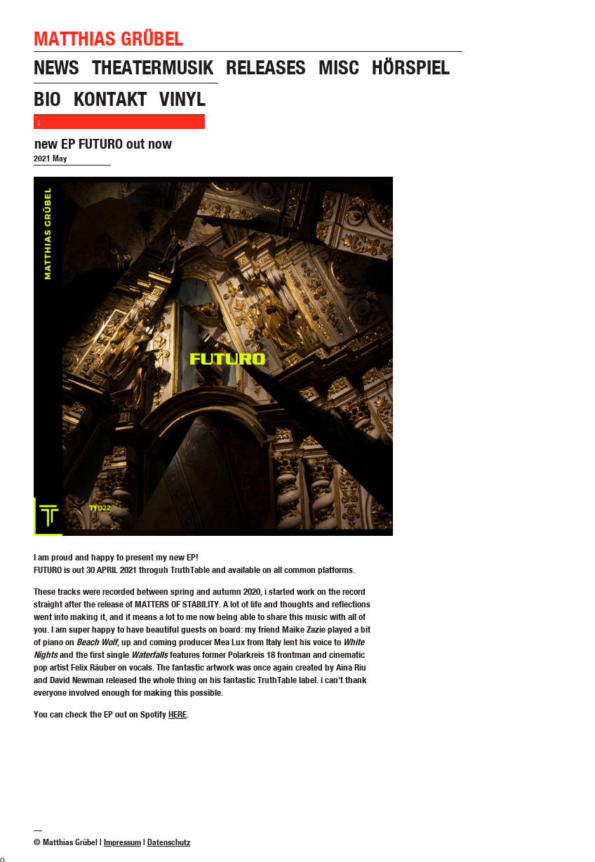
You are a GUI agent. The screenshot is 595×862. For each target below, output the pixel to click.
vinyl (182, 98)
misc (339, 67)
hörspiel (411, 67)
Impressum (122, 842)
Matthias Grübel (108, 38)
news (56, 67)
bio (47, 98)
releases (266, 67)
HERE (177, 714)
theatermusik (152, 67)
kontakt (110, 98)
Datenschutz (168, 842)
